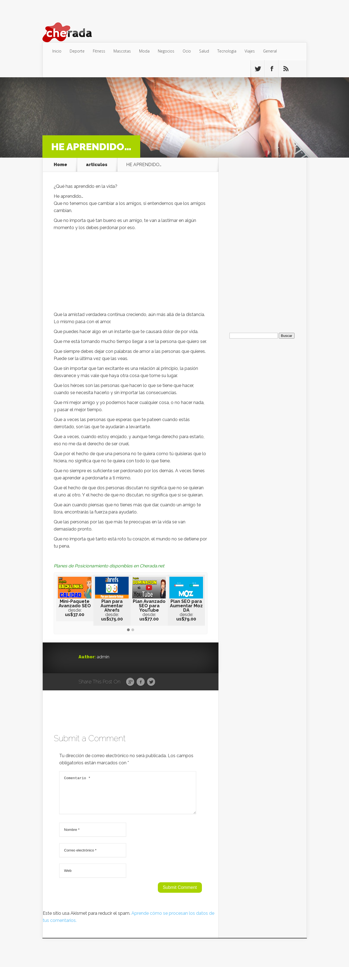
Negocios (166, 51)
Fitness (99, 51)
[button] (128, 630)
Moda (144, 51)
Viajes (250, 51)
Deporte (77, 51)
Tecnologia (226, 51)
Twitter (151, 682)
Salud (204, 51)
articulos (96, 165)
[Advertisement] (130, 272)
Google (130, 682)
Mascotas (122, 51)
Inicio (56, 51)
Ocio (187, 51)
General (270, 51)
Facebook (140, 682)
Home (60, 165)
